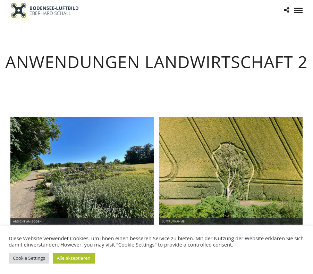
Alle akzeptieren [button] (74, 258)
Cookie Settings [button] (29, 258)
